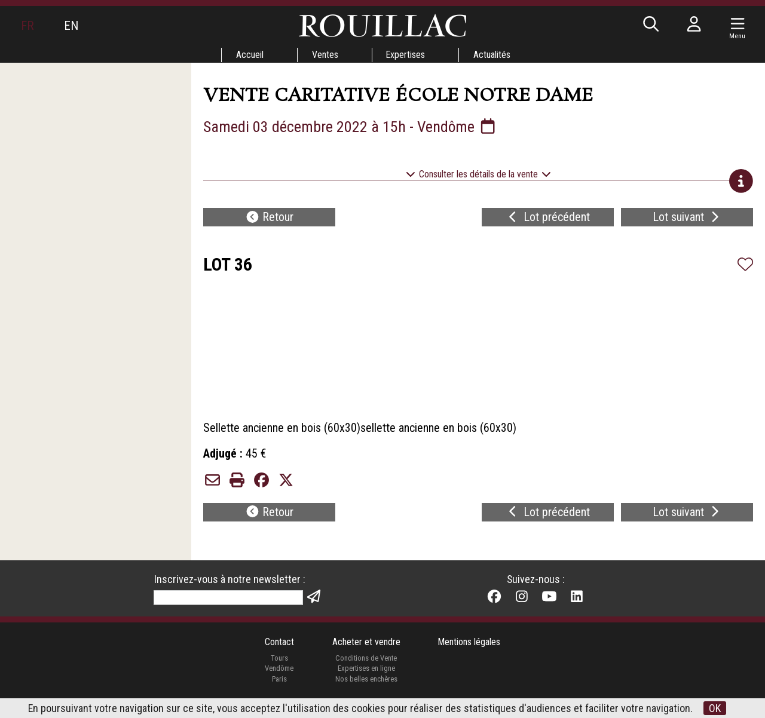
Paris (279, 683)
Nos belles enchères (366, 683)
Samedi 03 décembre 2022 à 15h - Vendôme (350, 127)
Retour (269, 218)
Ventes (324, 54)
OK (715, 708)
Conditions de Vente (366, 662)
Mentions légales (469, 646)
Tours (278, 662)
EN (71, 26)
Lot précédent (548, 218)
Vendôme (279, 672)
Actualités (492, 54)
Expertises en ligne (365, 672)
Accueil (249, 54)
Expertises (406, 54)
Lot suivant (687, 218)
